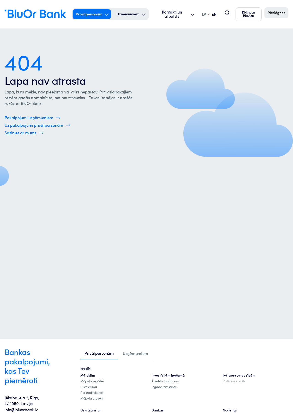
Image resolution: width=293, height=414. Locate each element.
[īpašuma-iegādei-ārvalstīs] (165, 381)
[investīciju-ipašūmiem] (168, 375)
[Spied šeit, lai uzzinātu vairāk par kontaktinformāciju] (24, 133)
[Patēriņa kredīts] (234, 381)
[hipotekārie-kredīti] (87, 375)
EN (214, 14)
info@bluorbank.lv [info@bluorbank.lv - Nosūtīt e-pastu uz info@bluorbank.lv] (21, 409)
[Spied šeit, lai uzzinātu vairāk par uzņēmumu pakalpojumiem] (32, 118)
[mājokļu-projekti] (91, 398)
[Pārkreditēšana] (91, 392)
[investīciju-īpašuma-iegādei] (164, 387)
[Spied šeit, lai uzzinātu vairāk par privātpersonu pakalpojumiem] (37, 125)
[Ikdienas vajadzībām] (239, 375)
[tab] (99, 353)
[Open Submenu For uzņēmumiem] (143, 14)
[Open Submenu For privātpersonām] (106, 14)
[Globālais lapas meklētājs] (227, 12)
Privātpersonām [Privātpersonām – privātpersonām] (89, 14)
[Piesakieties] (276, 12)
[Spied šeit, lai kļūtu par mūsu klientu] (249, 14)
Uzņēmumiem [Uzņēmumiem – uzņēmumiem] (128, 14)
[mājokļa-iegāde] (92, 381)
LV (204, 14)
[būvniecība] (88, 387)
